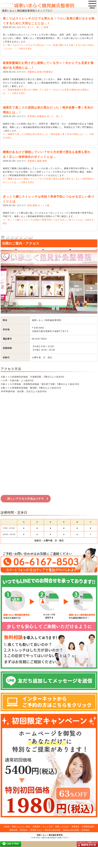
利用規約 (85, 830)
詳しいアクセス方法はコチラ (25, 498)
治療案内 (36, 826)
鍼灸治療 (14, 830)
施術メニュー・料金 (21, 826)
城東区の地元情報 (71, 830)
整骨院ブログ (36, 830)
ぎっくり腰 (43, 205)
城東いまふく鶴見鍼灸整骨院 (50, 835)
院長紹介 (24, 830)
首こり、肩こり (35, 27)
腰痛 (39, 161)
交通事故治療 (88, 826)
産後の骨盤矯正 (45, 72)
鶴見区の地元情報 (53, 830)
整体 (46, 27)
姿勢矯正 (31, 116)
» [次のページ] (24, 238)
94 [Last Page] (29, 238)
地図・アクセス (62, 826)
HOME (7, 826)
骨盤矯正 (31, 72)
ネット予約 (48, 826)
